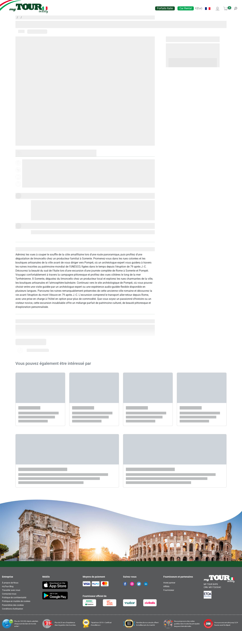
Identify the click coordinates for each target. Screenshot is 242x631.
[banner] (28, 8)
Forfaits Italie (165, 8)
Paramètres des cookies (13, 605)
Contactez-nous (9, 594)
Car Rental (185, 8)
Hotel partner (169, 583)
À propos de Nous (10, 583)
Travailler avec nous (11, 590)
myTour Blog (7, 586)
